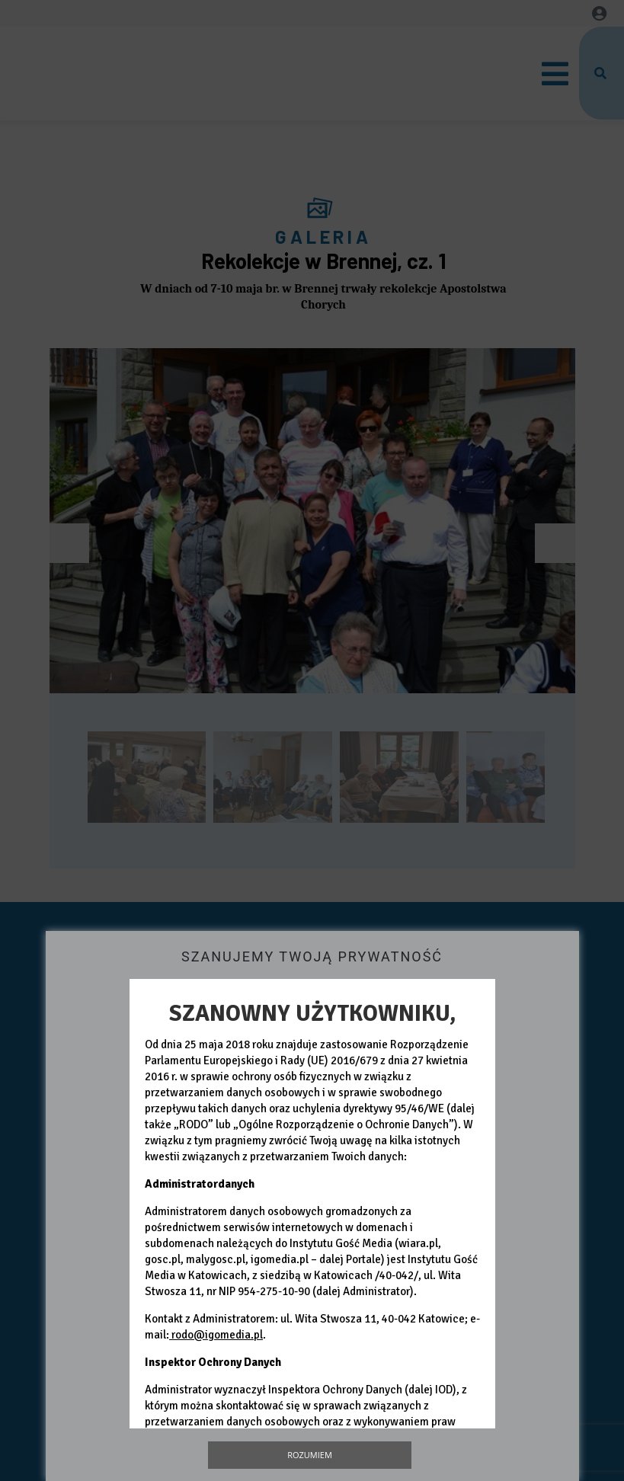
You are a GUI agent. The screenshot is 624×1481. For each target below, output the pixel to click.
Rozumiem (309, 1454)
